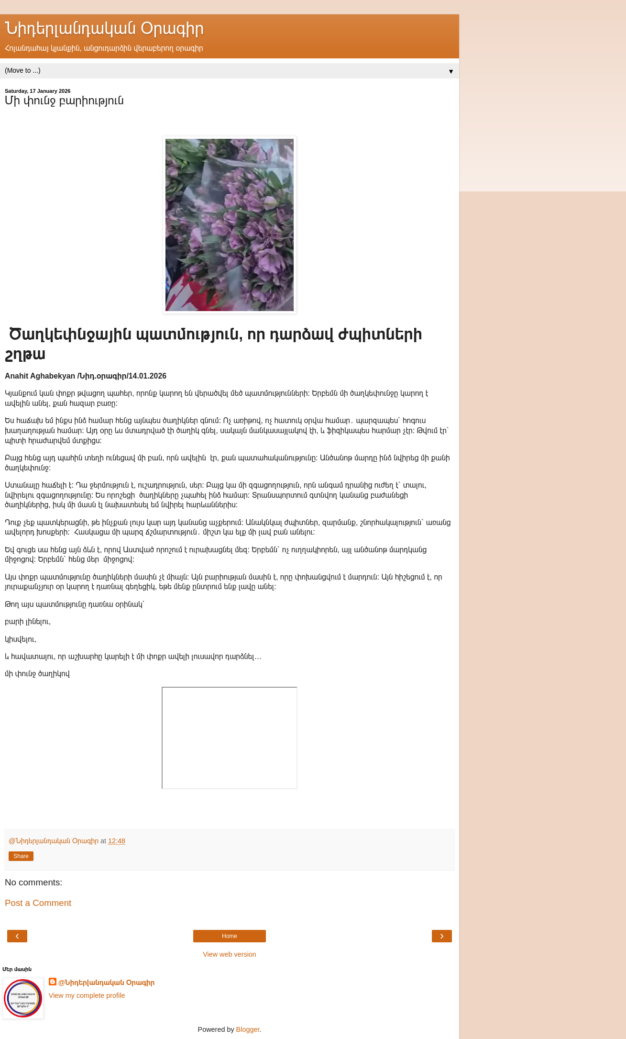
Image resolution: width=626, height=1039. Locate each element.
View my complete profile (87, 995)
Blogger (248, 1029)
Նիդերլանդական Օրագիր (104, 28)
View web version (229, 954)
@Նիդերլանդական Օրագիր (106, 982)
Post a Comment (38, 903)
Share (21, 856)
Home (229, 936)
